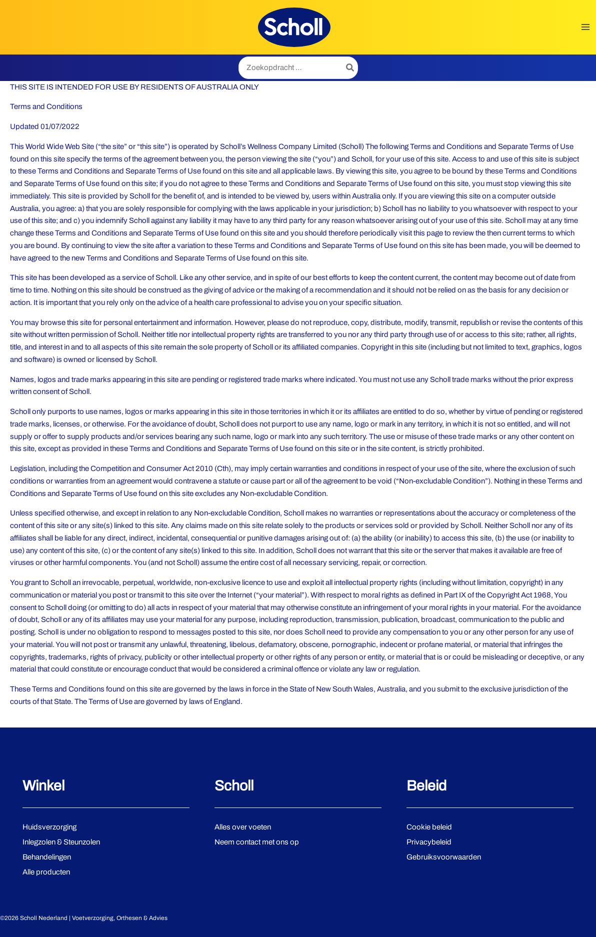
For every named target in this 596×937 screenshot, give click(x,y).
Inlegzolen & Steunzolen (61, 842)
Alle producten (46, 872)
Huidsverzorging (49, 827)
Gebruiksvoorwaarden (443, 857)
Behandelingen (46, 857)
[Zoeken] (350, 67)
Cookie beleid (429, 827)
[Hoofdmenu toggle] (585, 27)
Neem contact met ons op (256, 842)
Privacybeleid (429, 842)
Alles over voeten (242, 827)
